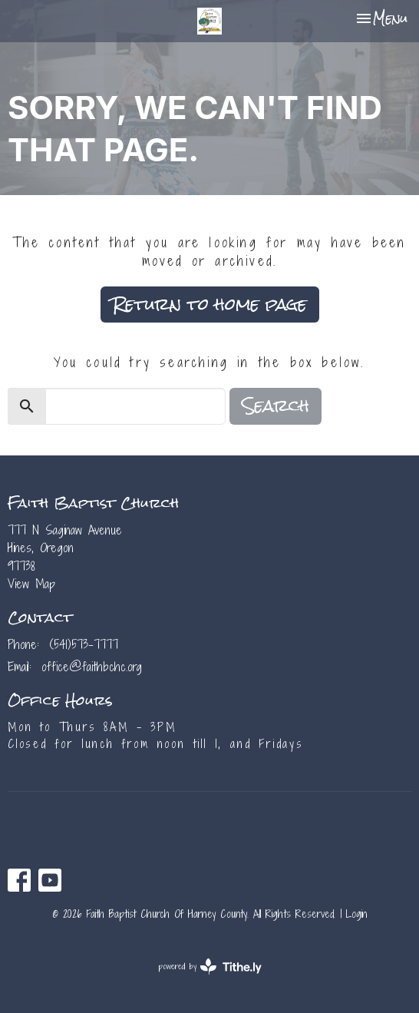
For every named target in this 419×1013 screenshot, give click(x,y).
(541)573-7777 (83, 644)
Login (357, 914)
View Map (31, 583)
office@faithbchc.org (91, 666)
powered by (210, 966)
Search (275, 406)
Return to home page (210, 304)
